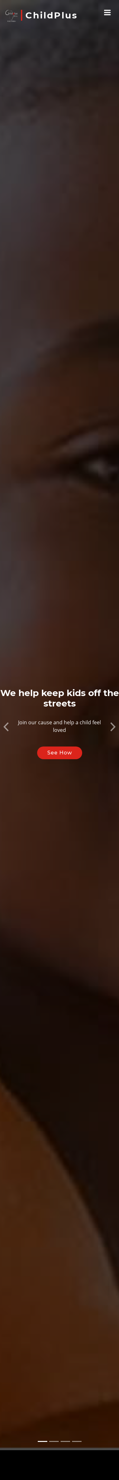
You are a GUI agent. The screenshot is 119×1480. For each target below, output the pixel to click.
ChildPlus (51, 15)
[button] (6, 711)
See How (59, 739)
